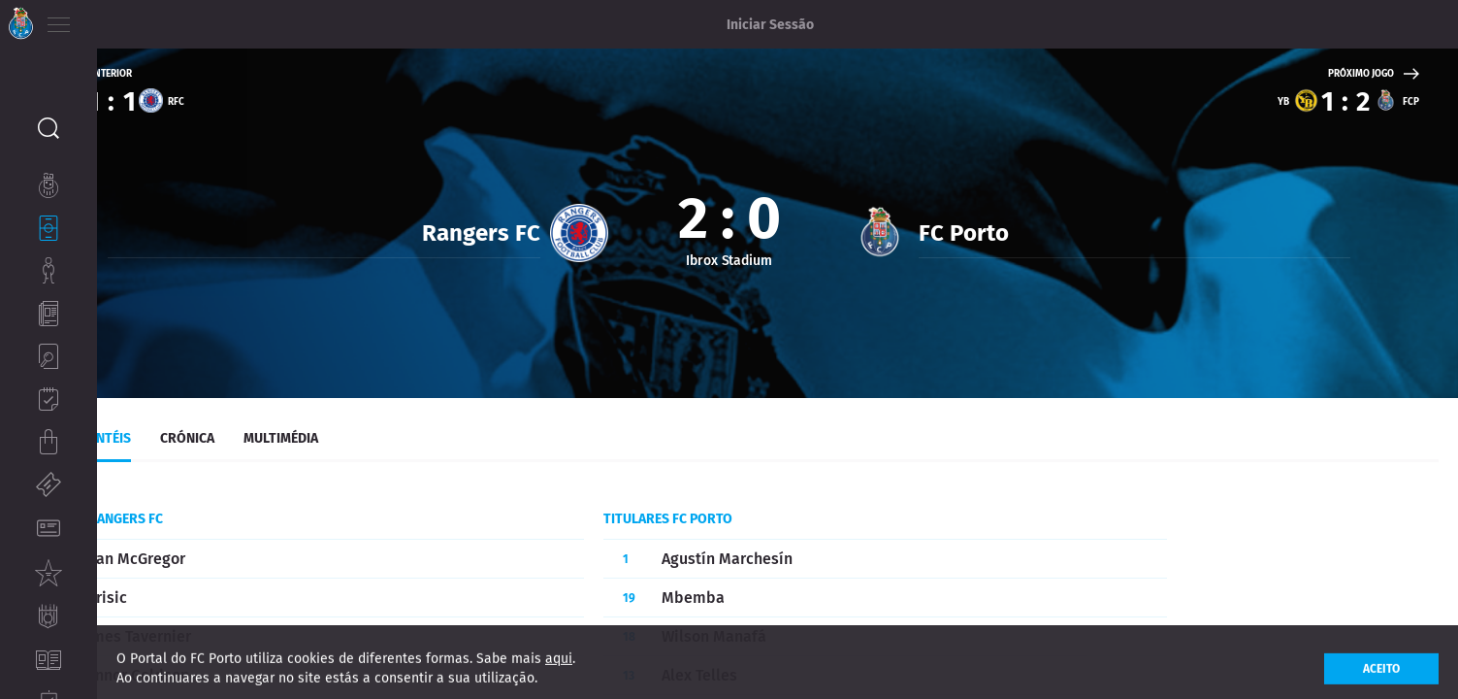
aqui (558, 670)
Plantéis (199, 428)
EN (137, 19)
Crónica (284, 428)
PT (109, 19)
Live (129, 428)
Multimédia (377, 428)
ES (163, 19)
